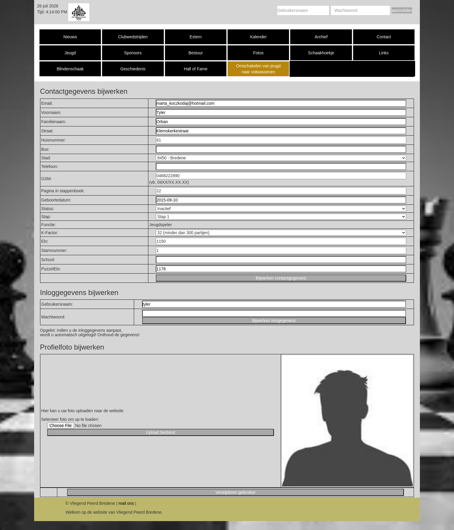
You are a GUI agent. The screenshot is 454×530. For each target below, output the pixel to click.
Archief (321, 36)
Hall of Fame (195, 68)
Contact (384, 36)
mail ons (126, 503)
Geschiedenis (132, 68)
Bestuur (195, 52)
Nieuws (70, 36)
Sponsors (133, 52)
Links (384, 52)
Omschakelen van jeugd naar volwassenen (258, 69)
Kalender (258, 36)
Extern (195, 36)
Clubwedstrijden (133, 36)
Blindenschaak (70, 68)
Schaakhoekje (321, 52)
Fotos (258, 52)
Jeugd (70, 52)
